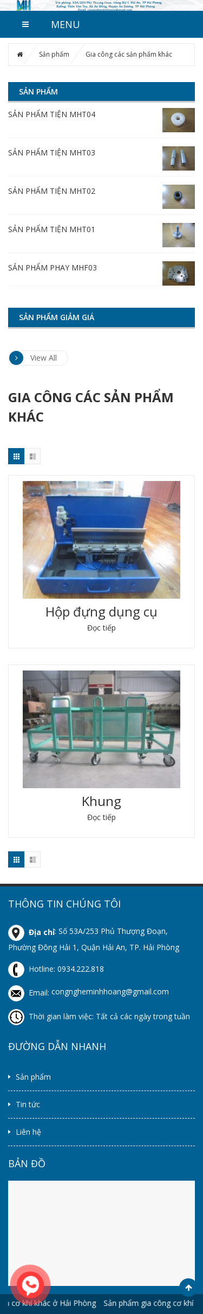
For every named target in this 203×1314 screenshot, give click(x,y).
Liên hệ (28, 1132)
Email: (29, 992)
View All (33, 358)
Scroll (188, 1287)
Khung (101, 801)
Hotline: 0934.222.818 (56, 969)
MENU (65, 24)
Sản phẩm (54, 54)
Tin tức (28, 1104)
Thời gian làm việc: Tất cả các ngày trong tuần (99, 1016)
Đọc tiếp (101, 627)
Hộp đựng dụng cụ (101, 611)
